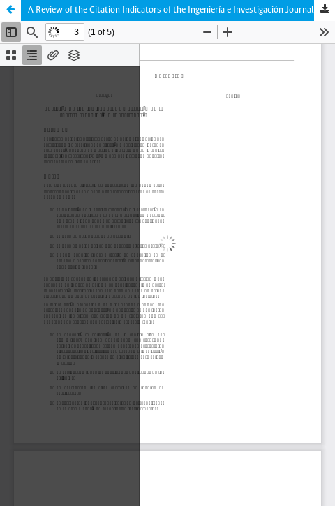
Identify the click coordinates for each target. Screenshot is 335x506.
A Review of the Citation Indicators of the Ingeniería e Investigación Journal (171, 10)
